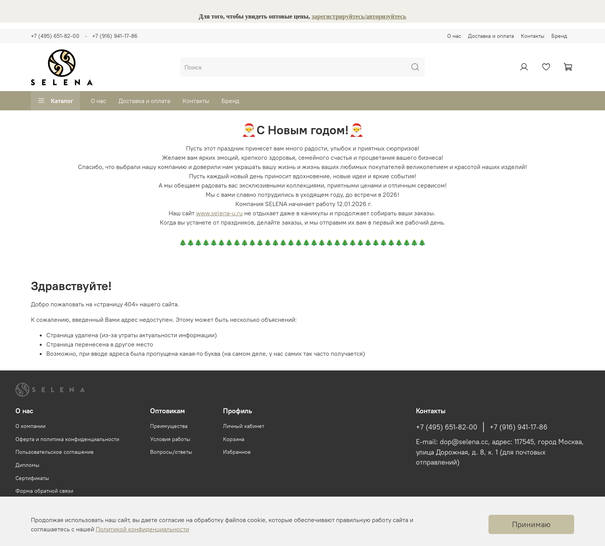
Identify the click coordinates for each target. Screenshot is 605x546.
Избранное (237, 451)
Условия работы (170, 439)
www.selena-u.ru (219, 213)
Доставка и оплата (491, 35)
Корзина (233, 439)
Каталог (55, 101)
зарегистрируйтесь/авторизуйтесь (359, 16)
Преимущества (169, 426)
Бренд (559, 35)
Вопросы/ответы (171, 451)
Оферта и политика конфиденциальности (67, 439)
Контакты (532, 35)
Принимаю (531, 524)
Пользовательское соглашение (54, 451)
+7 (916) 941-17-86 (114, 35)
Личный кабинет (243, 426)
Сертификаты (32, 478)
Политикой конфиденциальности (142, 529)
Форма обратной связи (44, 490)
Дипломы (27, 464)
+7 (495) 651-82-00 (55, 35)
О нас (454, 35)
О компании (30, 426)
